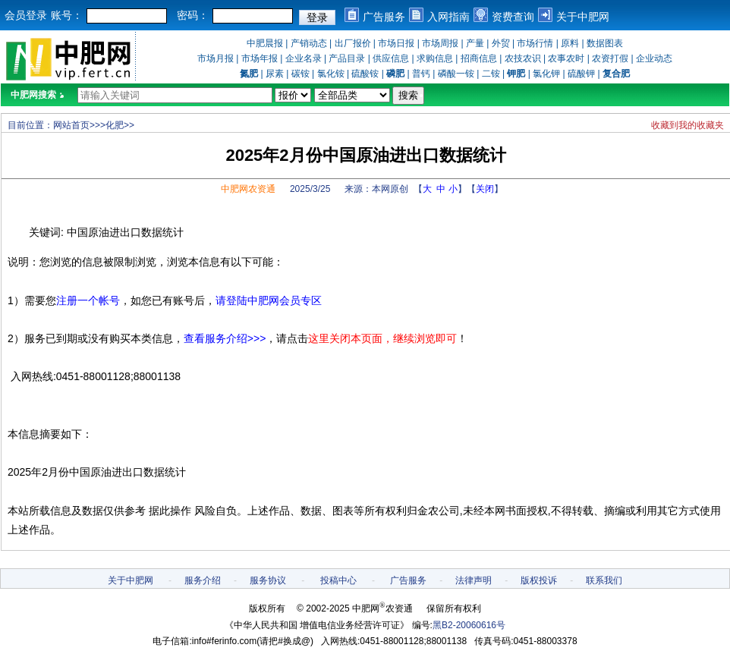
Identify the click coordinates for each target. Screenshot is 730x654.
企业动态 (654, 58)
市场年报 (259, 58)
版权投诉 (539, 580)
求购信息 (435, 58)
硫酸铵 (365, 73)
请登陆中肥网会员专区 (269, 300)
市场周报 (440, 43)
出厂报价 (353, 43)
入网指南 (448, 17)
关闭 (485, 189)
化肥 (114, 125)
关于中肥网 (582, 17)
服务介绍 (202, 580)
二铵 (491, 73)
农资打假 (610, 58)
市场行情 (535, 43)
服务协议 (268, 580)
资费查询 (513, 17)
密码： (193, 15)
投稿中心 (338, 580)
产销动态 (309, 43)
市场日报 (396, 43)
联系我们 (604, 580)
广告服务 (384, 17)
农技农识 (523, 58)
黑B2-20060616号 (469, 625)
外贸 (501, 43)
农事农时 (566, 58)
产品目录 (347, 58)
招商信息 (479, 58)
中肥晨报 (265, 43)
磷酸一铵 (456, 73)
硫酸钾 (581, 73)
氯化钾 (546, 73)
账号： (67, 15)
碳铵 (300, 73)
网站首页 (71, 125)
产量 (475, 43)
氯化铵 (331, 73)
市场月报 (215, 58)
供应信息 (391, 58)
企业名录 (303, 58)
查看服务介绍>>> (225, 338)
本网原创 (390, 189)
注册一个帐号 (88, 300)
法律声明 (473, 580)
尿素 (275, 73)
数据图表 (605, 43)
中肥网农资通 (248, 189)
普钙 (421, 73)
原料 (570, 43)
